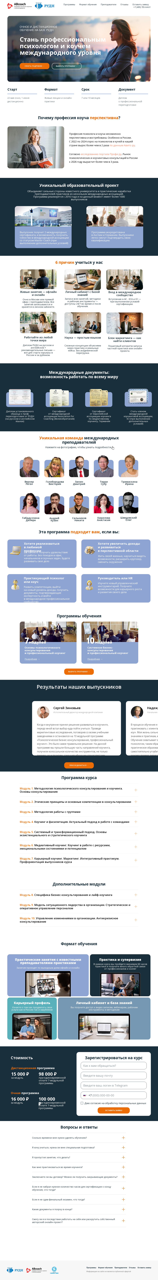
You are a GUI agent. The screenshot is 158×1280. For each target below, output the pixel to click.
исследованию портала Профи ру (101, 154)
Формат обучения (88, 4)
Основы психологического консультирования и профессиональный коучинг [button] (45, 650)
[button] (30, 466)
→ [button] (32, 659)
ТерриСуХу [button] (104, 483)
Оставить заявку (140, 4)
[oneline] (114, 1085)
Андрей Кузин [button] (54, 519)
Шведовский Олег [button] (128, 519)
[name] (114, 1065)
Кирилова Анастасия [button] (103, 519)
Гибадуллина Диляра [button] (30, 519)
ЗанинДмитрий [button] (79, 483)
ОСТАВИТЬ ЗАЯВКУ (113, 1110)
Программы (69, 4)
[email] (114, 1075)
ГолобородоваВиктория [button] (55, 483)
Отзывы (124, 4)
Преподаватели (108, 4)
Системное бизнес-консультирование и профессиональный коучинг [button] (107, 650)
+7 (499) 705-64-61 (142, 7)
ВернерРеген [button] (29, 483)
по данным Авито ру (122, 145)
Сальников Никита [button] (79, 519)
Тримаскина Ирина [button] (129, 483)
